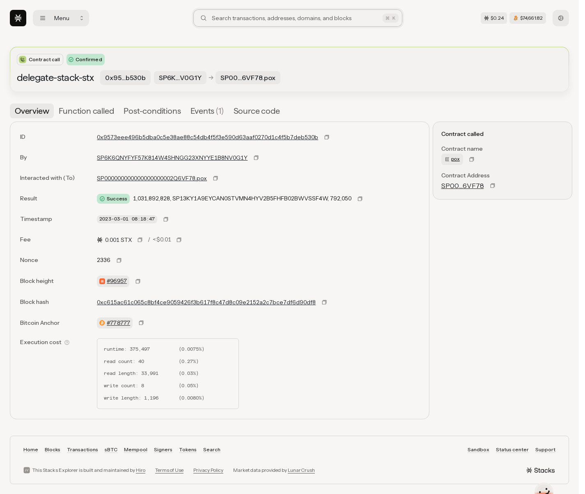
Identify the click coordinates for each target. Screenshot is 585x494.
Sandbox (478, 449)
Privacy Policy (208, 470)
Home (30, 449)
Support (545, 449)
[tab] (32, 110)
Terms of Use (169, 470)
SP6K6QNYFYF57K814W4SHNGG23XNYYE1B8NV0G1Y (172, 157)
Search (211, 449)
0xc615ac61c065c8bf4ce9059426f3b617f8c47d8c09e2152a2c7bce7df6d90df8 (206, 302)
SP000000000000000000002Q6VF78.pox (152, 178)
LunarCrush (301, 470)
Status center (512, 449)
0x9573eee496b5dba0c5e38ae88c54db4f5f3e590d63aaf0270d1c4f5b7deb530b (207, 137)
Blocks (52, 449)
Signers (163, 449)
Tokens (188, 449)
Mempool (135, 449)
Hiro (140, 470)
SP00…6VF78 (462, 186)
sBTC (111, 449)
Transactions (82, 449)
